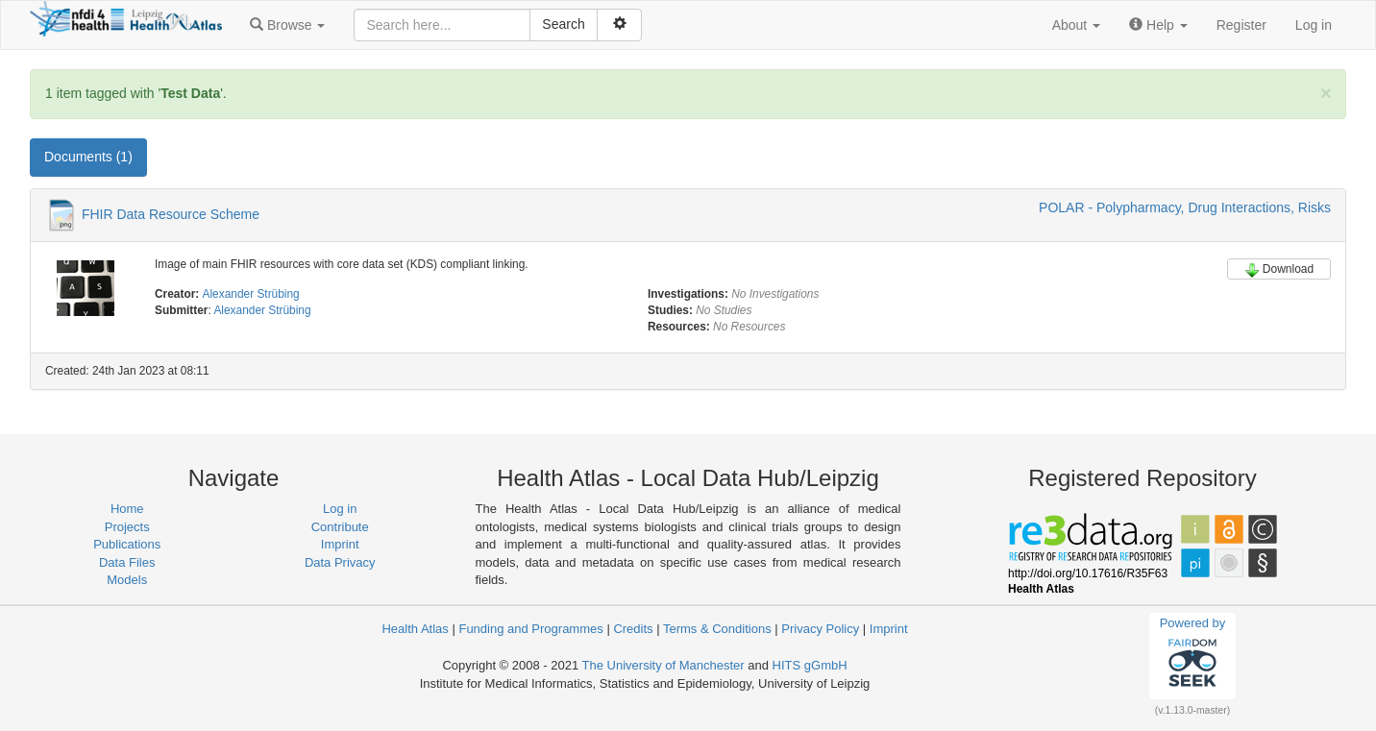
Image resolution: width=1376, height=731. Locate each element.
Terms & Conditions (717, 628)
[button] (287, 25)
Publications (126, 544)
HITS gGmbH (810, 665)
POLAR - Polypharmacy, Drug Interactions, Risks (1185, 207)
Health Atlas (414, 628)
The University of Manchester (663, 665)
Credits (632, 628)
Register (1241, 25)
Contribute (340, 527)
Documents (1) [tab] (88, 156)
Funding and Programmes (530, 628)
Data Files (127, 562)
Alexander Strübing (251, 294)
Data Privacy (340, 562)
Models (127, 580)
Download (1279, 270)
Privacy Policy (820, 628)
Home (127, 508)
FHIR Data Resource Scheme (170, 214)
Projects (127, 527)
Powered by (1193, 655)
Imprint (340, 544)
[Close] (1326, 93)
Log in (1313, 25)
